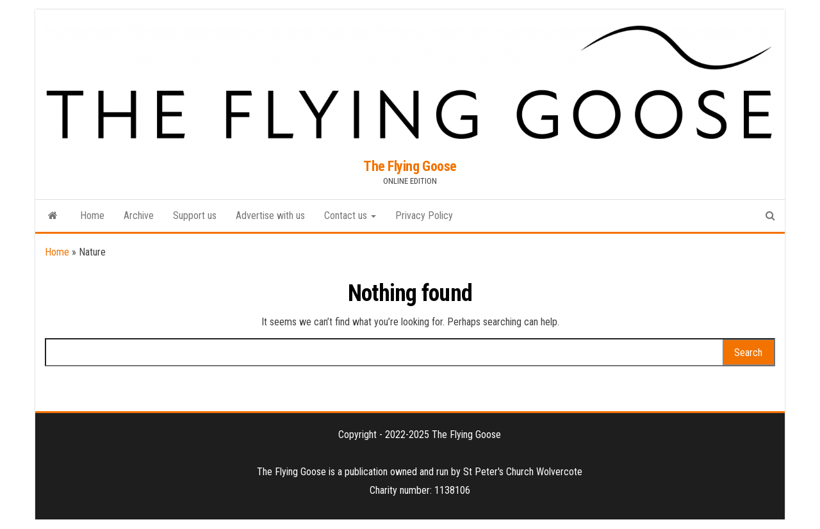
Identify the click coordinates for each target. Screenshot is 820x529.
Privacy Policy (424, 215)
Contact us (350, 215)
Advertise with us (270, 215)
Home (92, 215)
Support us (195, 215)
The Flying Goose (410, 166)
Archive (139, 215)
